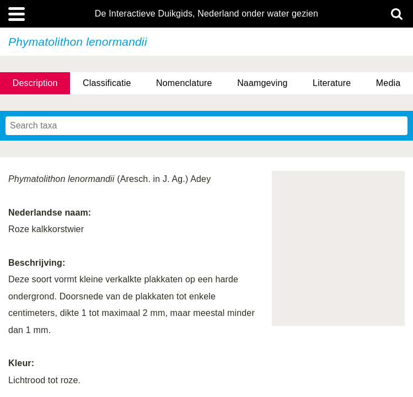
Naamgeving (262, 83)
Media (388, 83)
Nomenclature (184, 83)
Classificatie (107, 83)
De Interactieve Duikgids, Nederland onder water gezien (206, 13)
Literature (332, 83)
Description (35, 83)
